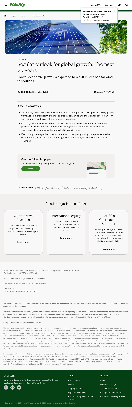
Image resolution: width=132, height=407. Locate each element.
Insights (13, 16)
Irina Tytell (43, 92)
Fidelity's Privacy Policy (35, 382)
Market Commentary (38, 16)
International (96, 188)
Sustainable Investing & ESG (112, 396)
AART (39, 188)
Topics (22, 16)
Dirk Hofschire (28, 92)
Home (102, 380)
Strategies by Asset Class (111, 392)
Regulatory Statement (77, 392)
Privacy (71, 384)
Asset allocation (52, 188)
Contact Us (96, 5)
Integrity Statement (76, 388)
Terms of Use (74, 380)
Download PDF (30, 168)
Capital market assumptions (75, 188)
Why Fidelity (9, 376)
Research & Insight (108, 384)
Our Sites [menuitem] (109, 4)
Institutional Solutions (109, 388)
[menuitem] (6, 5)
